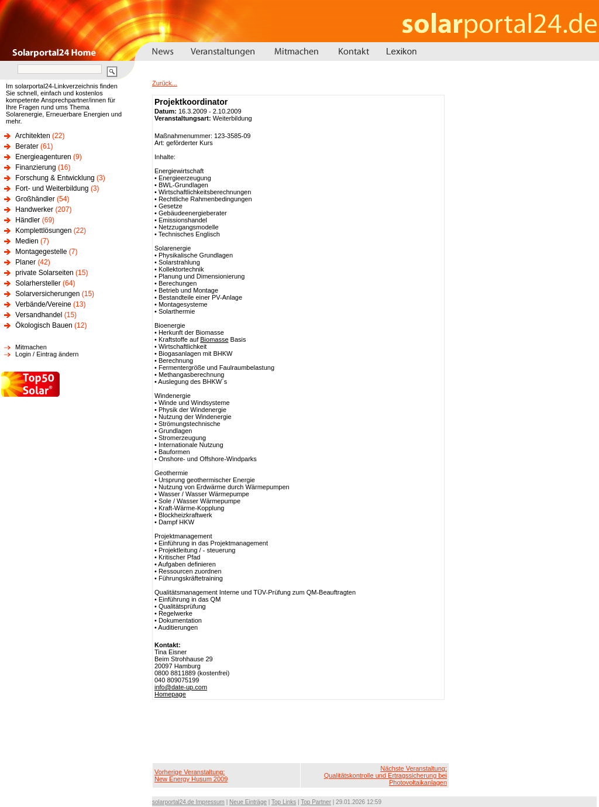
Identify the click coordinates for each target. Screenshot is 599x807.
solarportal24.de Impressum (188, 802)
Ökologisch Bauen (43, 325)
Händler (27, 220)
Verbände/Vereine (43, 304)
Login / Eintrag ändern (46, 354)
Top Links (283, 802)
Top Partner (316, 802)
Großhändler (34, 199)
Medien (26, 241)
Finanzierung (35, 167)
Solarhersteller (37, 283)
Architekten (32, 136)
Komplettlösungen (43, 230)
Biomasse (214, 339)
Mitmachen (31, 347)
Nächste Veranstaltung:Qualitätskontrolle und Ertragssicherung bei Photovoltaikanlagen (385, 775)
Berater (26, 146)
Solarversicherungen (47, 294)
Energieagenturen (43, 157)
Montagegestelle (41, 252)
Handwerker (34, 209)
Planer (25, 262)
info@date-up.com (180, 687)
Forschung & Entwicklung (54, 178)
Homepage (170, 694)
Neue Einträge (248, 802)
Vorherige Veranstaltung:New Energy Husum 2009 (191, 775)
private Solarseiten (44, 273)
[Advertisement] (301, 731)
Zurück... (164, 83)
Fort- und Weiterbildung (51, 188)
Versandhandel (38, 315)
